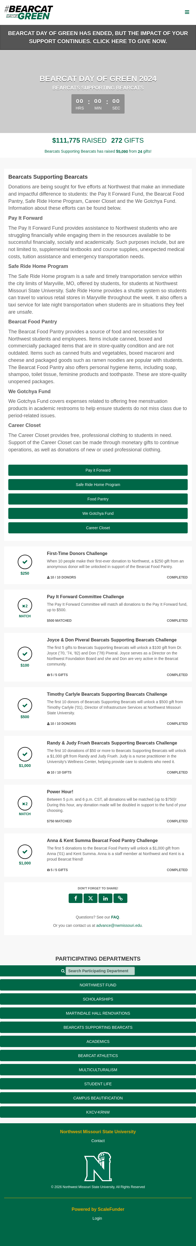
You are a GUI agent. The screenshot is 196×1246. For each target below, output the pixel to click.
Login (97, 1218)
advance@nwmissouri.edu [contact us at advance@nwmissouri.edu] (119, 925)
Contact (98, 1140)
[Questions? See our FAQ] (115, 917)
